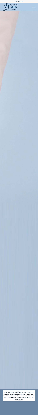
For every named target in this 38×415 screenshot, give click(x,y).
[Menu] (32, 7)
